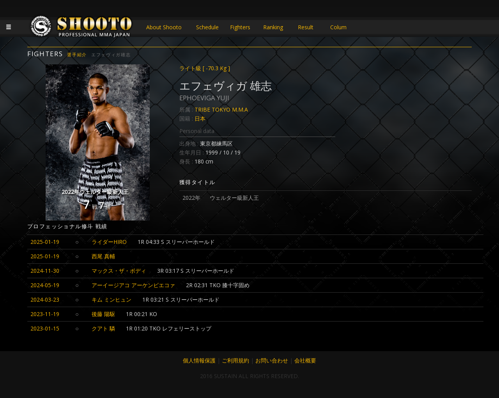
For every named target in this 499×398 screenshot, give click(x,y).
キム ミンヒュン (111, 299)
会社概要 (305, 360)
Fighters (240, 27)
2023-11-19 (44, 314)
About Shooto (164, 27)
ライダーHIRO (109, 241)
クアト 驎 (103, 328)
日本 (200, 118)
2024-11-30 (44, 270)
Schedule (207, 27)
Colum (338, 27)
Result (305, 27)
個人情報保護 (199, 360)
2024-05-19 (44, 285)
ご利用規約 (235, 360)
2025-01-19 (44, 241)
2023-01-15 (44, 328)
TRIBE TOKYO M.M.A (221, 109)
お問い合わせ (271, 360)
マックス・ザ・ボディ (119, 270)
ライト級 (204, 68)
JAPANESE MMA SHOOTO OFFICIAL (81, 28)
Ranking (273, 27)
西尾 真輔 (103, 256)
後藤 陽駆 (103, 314)
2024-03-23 (44, 299)
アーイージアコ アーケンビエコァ (133, 285)
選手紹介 (77, 54)
